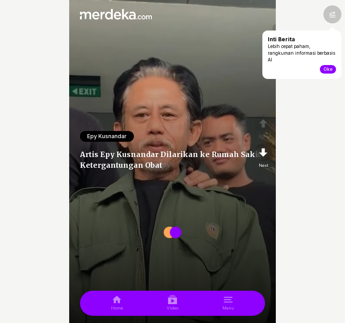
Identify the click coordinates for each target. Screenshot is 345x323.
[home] (117, 303)
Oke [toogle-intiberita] (327, 69)
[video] (172, 303)
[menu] (228, 303)
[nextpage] (263, 156)
